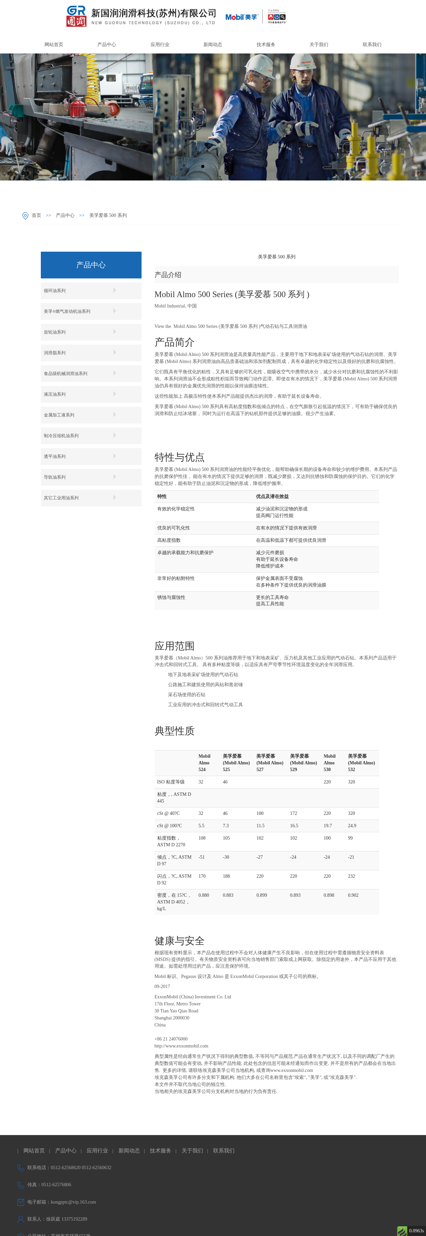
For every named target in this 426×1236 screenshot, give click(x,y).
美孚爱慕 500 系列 (106, 215)
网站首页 (54, 44)
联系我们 (372, 44)
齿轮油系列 (82, 332)
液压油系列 (82, 394)
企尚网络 (293, 1225)
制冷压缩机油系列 (82, 435)
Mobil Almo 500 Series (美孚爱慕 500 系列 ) (217, 326)
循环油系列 (82, 290)
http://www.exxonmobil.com (181, 1045)
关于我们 (319, 44)
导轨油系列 (82, 477)
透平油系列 (82, 456)
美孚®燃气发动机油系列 (82, 311)
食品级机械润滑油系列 (82, 373)
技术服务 (266, 44)
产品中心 (106, 44)
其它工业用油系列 (82, 498)
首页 (36, 215)
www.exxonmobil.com (291, 1070)
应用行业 (160, 44)
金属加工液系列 (82, 415)
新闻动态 (212, 44)
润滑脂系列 (82, 353)
